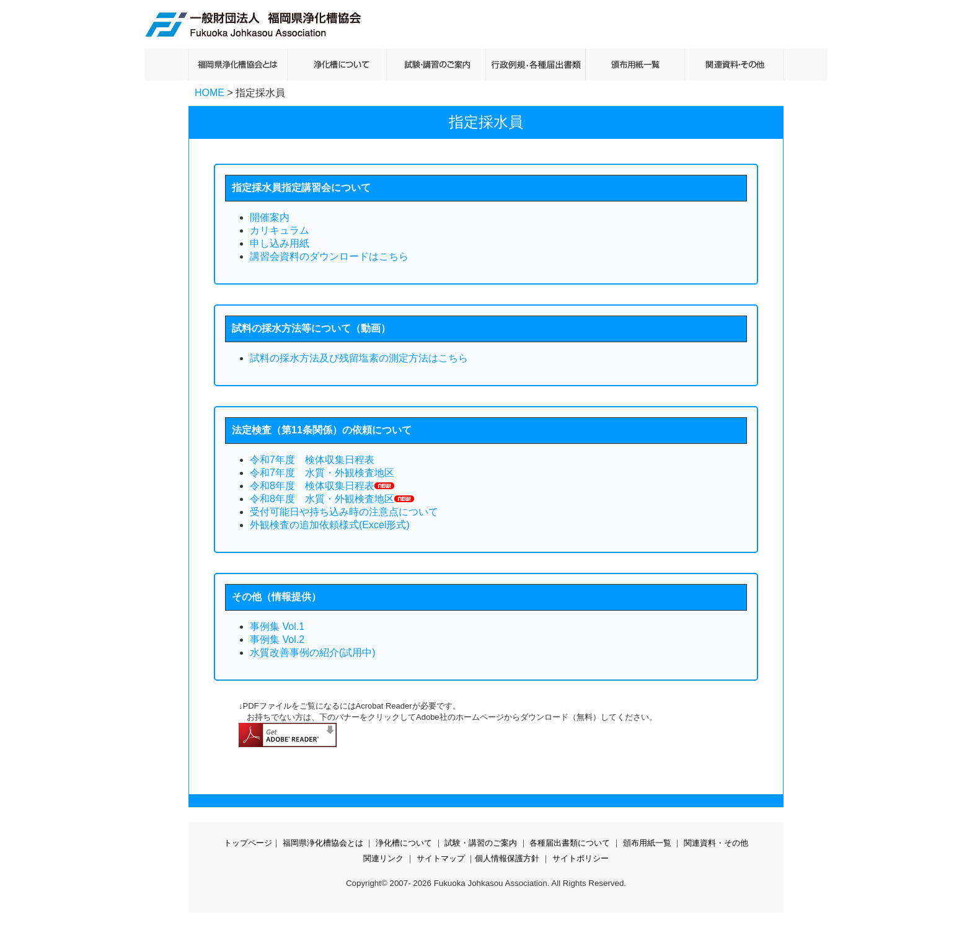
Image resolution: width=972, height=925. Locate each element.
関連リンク (383, 858)
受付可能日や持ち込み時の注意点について (344, 512)
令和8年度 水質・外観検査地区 (322, 498)
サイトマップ (441, 858)
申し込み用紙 (279, 243)
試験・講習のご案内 (480, 843)
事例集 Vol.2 (277, 639)
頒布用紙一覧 (647, 843)
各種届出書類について (569, 843)
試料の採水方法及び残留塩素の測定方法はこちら (359, 358)
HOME (209, 92)
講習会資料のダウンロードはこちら (329, 256)
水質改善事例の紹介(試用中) (313, 652)
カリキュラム (279, 230)
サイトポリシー (580, 858)
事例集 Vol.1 (277, 626)
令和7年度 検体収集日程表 (312, 459)
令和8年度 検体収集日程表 (312, 485)
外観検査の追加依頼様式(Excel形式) (330, 525)
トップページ (248, 843)
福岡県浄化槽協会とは (323, 843)
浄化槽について (404, 843)
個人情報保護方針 (507, 858)
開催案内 (269, 217)
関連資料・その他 (716, 843)
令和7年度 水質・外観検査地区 (322, 472)
